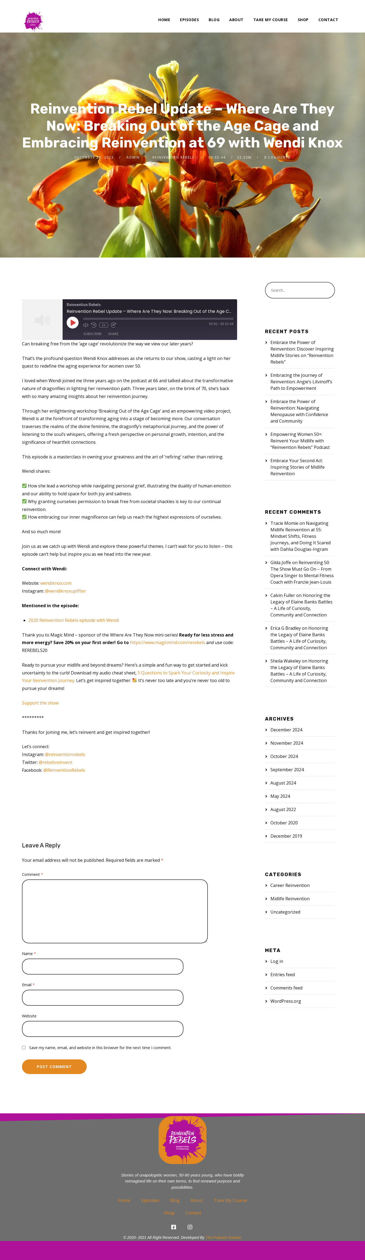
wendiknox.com (56, 583)
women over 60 (186, 809)
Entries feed (282, 975)
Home (164, 19)
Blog (214, 19)
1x (103, 325)
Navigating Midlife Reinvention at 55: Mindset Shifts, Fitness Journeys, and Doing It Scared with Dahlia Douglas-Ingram (300, 536)
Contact (328, 19)
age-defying (69, 790)
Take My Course (270, 19)
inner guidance (126, 790)
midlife (226, 790)
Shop (303, 19)
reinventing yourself (154, 800)
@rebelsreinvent (55, 762)
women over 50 (149, 809)
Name (29, 953)
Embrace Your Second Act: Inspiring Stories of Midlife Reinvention (297, 467)
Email (28, 984)
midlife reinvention (43, 800)
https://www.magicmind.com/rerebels (167, 642)
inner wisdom (160, 790)
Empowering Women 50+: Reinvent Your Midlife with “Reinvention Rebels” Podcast (300, 440)
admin (133, 157)
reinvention (190, 800)
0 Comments (277, 157)
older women (115, 800)
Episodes (189, 19)
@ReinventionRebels (64, 770)
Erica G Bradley (285, 628)
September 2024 (287, 770)
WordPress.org (285, 1001)
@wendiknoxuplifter (65, 591)
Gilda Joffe (280, 562)
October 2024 (284, 756)
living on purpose (196, 790)
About (236, 19)
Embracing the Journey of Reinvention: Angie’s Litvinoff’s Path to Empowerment (301, 381)
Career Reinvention (290, 885)
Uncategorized (285, 912)
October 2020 (284, 823)
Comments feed (286, 988)
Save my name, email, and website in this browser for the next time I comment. (100, 1047)
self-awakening (79, 809)
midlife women (82, 800)
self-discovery (113, 809)
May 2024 (280, 796)
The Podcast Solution (224, 1237)
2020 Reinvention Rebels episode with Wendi (73, 620)
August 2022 (283, 809)
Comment (32, 874)
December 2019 (286, 836)
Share (113, 334)
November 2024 (286, 743)
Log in (276, 961)
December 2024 (286, 730)
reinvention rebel (41, 809)
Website (29, 1015)
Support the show (40, 703)
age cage (42, 790)
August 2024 (283, 783)
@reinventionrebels (65, 754)
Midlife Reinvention (290, 899)
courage (96, 790)
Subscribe (92, 334)
